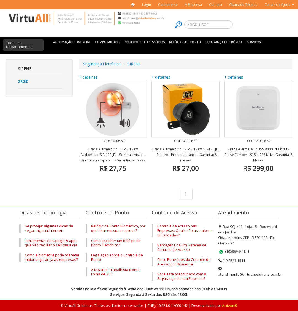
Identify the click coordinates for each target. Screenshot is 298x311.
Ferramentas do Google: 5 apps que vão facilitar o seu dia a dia (51, 243)
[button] (279, 5)
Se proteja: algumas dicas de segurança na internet (49, 228)
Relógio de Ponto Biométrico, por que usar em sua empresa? (118, 228)
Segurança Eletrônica (102, 64)
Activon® (230, 305)
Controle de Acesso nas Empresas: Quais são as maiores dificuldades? (184, 231)
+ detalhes (88, 77)
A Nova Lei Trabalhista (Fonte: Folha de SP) (115, 272)
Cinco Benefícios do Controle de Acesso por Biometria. (184, 261)
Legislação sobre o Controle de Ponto (117, 257)
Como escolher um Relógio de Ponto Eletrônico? (116, 243)
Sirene (23, 81)
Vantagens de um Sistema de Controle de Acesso (181, 247)
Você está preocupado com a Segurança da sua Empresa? (181, 276)
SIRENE (134, 64)
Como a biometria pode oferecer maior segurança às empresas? (52, 257)
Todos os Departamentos (19, 44)
